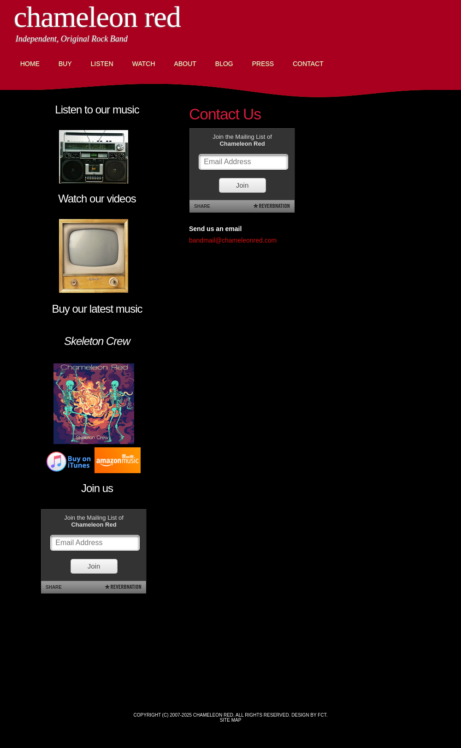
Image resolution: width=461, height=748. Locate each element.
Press (263, 63)
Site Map (231, 720)
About (185, 63)
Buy (65, 63)
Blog (224, 63)
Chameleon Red (97, 16)
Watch (143, 63)
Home (30, 63)
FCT (322, 715)
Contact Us (225, 114)
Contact (308, 63)
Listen (102, 63)
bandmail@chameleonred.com (233, 240)
